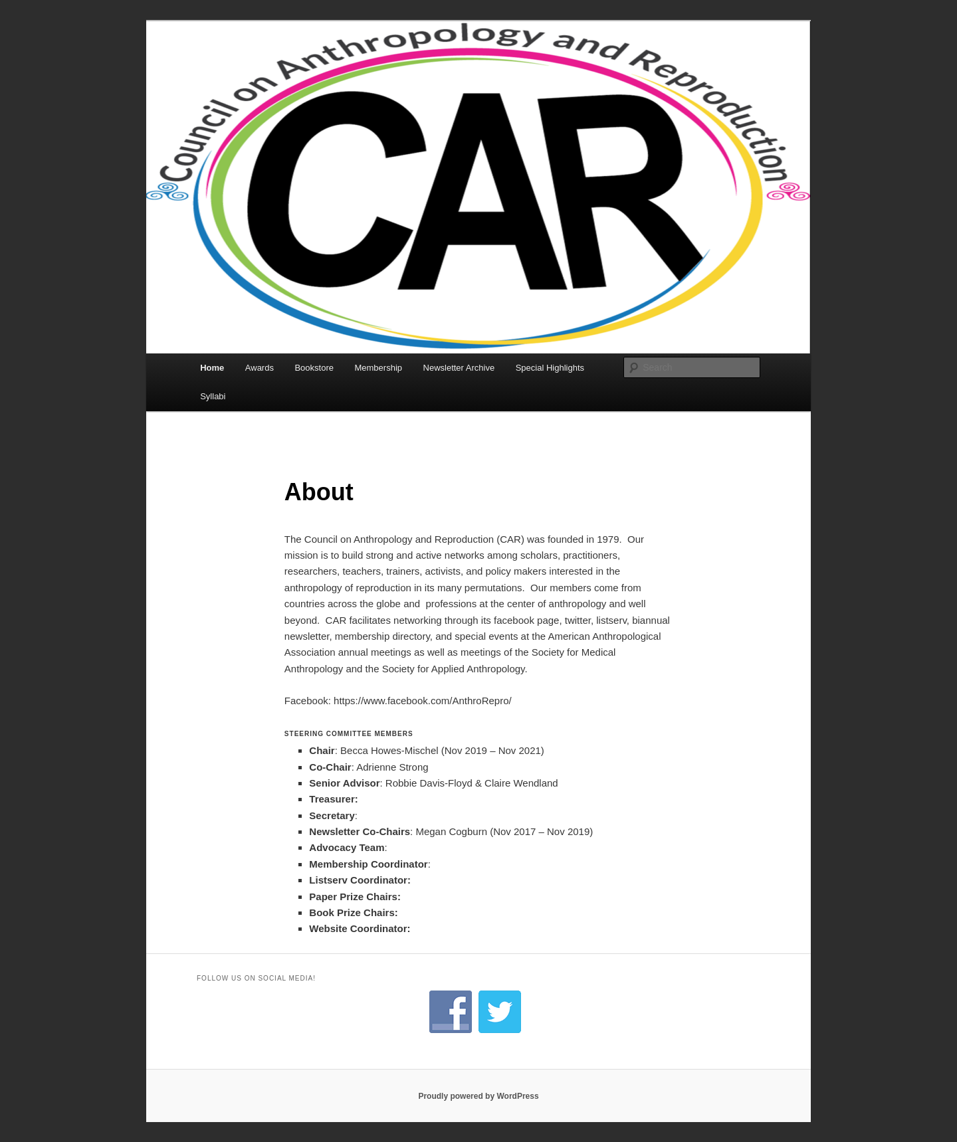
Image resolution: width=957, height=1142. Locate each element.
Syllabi (212, 396)
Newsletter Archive (459, 368)
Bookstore (314, 368)
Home (212, 368)
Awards (259, 368)
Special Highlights (550, 368)
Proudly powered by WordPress (478, 1096)
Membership (378, 368)
